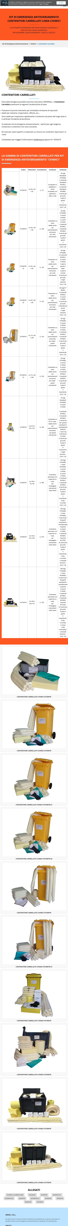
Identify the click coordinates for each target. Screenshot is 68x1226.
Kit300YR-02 (9, 1198)
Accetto (61, 3)
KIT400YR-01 (35, 1198)
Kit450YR (48, 1198)
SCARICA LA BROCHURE (15, 1195)
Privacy (46, 4)
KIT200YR (32, 1195)
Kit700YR (40, 1202)
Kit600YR (28, 1202)
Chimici (33, 44)
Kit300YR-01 (57, 1195)
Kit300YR (44, 1195)
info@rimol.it (38, 139)
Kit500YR (60, 1198)
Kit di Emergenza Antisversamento (15, 44)
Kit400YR (22, 1198)
